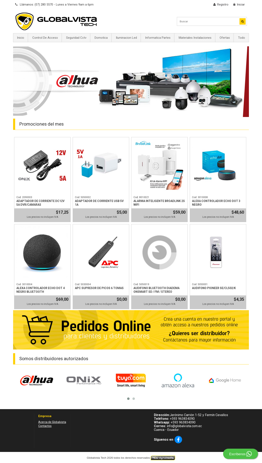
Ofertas (225, 38)
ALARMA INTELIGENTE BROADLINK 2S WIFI (159, 202)
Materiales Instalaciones (195, 38)
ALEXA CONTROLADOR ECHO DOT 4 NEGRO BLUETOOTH (40, 289)
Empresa (44, 416)
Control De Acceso (45, 38)
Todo (241, 38)
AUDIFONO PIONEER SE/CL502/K (214, 288)
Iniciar (241, 4)
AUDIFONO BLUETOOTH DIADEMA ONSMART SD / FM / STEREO (156, 289)
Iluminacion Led (126, 38)
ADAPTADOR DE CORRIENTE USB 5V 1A (99, 202)
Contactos (45, 426)
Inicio (20, 38)
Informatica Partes (158, 38)
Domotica (101, 38)
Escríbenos (240, 454)
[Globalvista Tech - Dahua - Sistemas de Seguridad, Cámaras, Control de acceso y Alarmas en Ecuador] (56, 21)
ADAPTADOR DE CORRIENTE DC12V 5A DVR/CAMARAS (40, 202)
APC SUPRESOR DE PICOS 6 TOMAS (99, 288)
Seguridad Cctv (76, 38)
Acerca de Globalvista (52, 422)
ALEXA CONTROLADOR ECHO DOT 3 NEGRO (216, 202)
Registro (222, 4)
